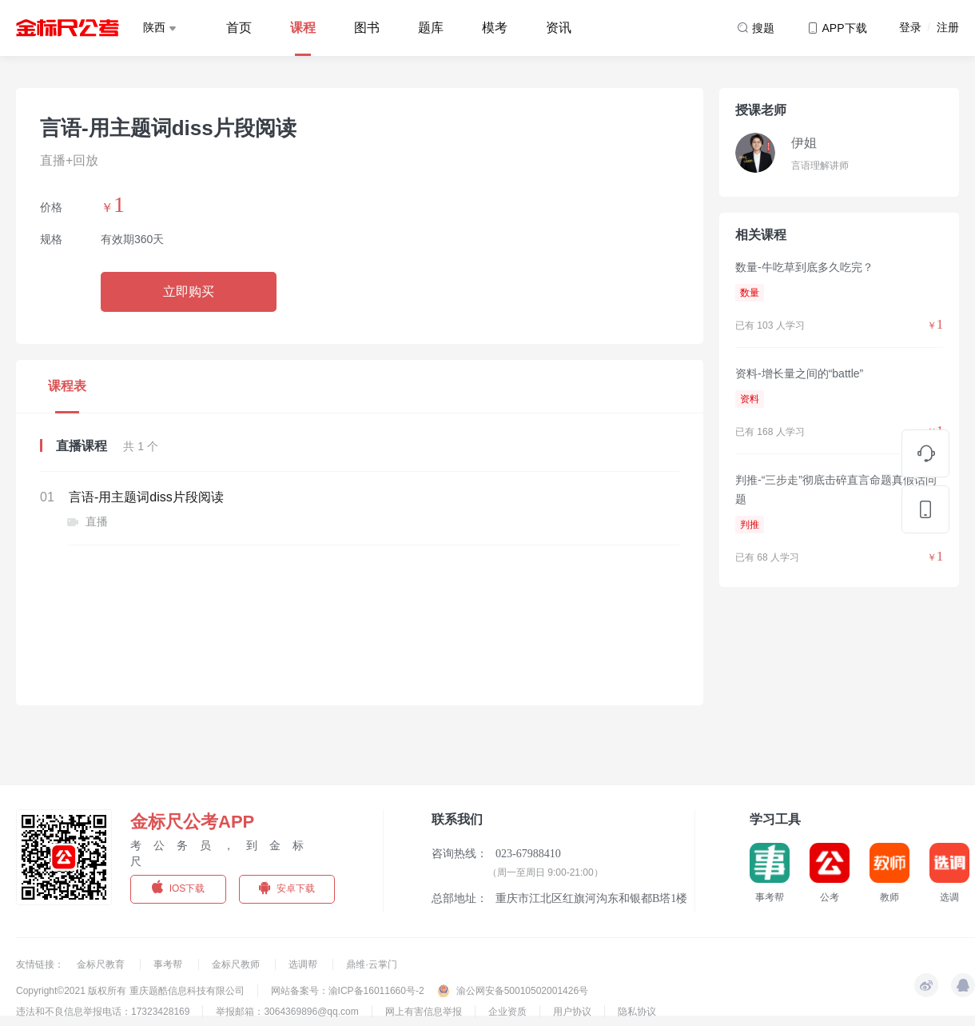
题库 (431, 27)
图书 (367, 27)
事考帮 (169, 964)
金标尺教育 (102, 964)
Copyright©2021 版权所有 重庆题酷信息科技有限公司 (130, 990)
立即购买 (188, 291)
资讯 (558, 27)
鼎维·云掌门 (371, 964)
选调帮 (304, 964)
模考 (494, 27)
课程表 (67, 386)
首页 (239, 27)
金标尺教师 (237, 964)
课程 (303, 27)
